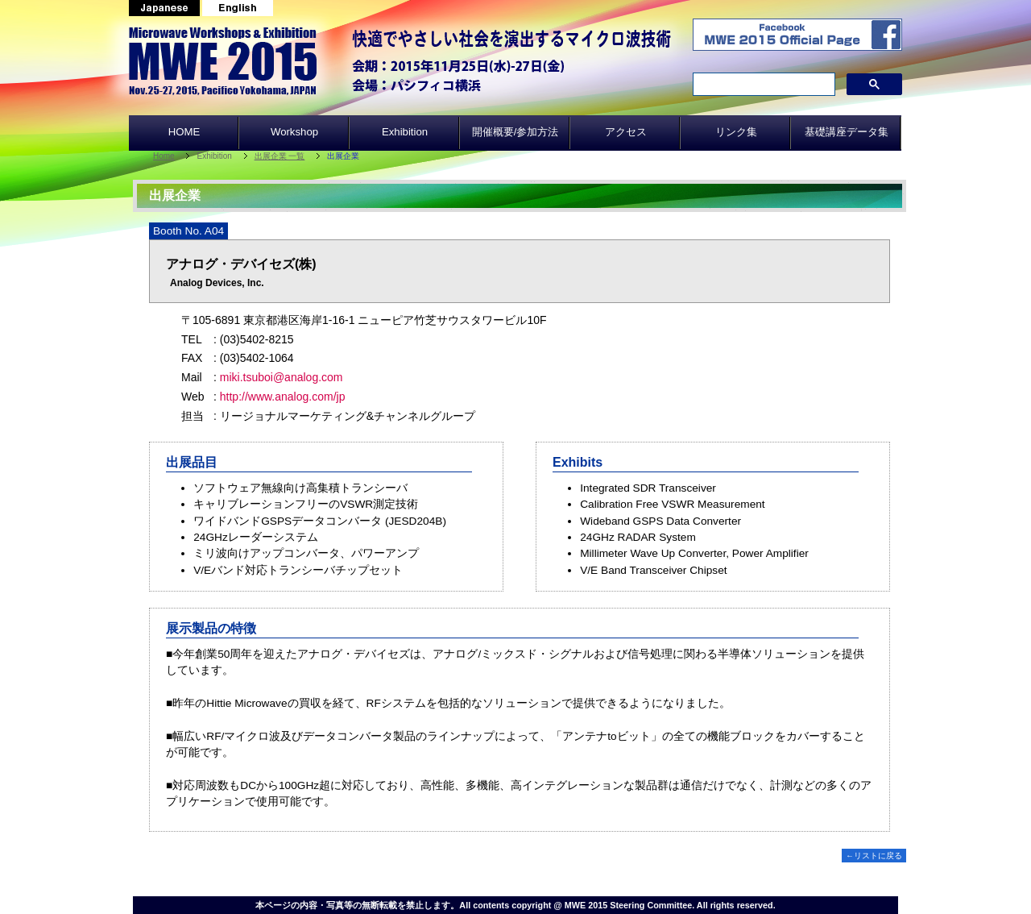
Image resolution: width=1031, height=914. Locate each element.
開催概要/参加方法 (515, 132)
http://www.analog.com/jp (283, 396)
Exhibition (405, 132)
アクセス (626, 132)
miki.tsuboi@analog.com (281, 377)
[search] (762, 84)
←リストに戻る (874, 855)
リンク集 (736, 132)
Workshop (294, 132)
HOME (184, 132)
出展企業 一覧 (280, 156)
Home (164, 156)
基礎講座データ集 (846, 132)
